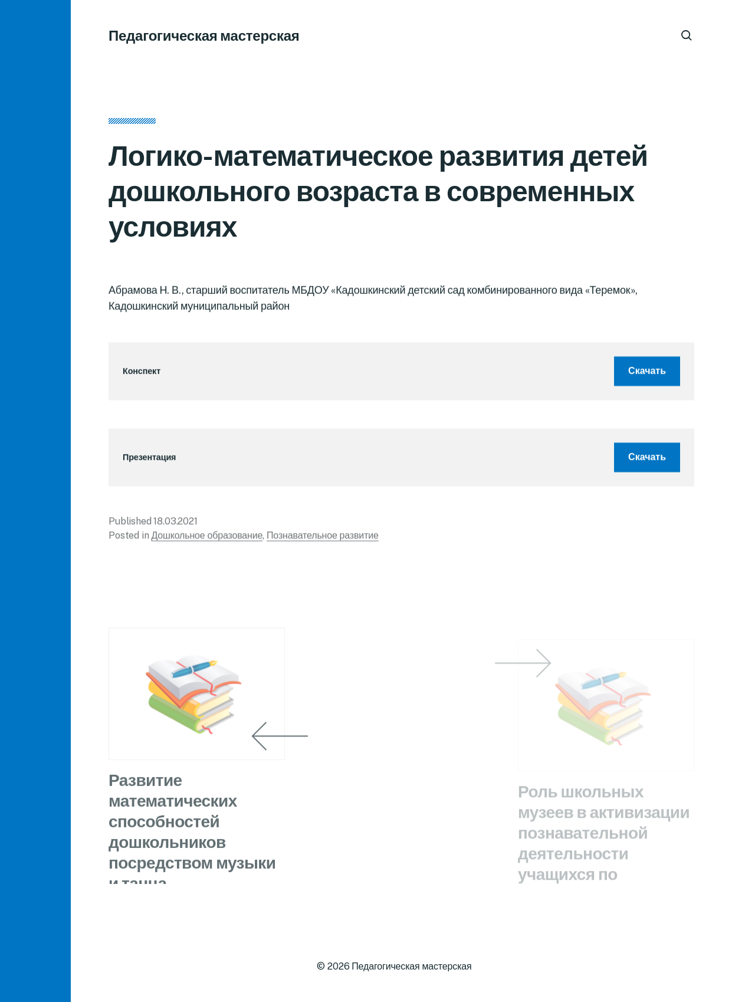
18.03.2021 (175, 525)
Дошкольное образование (206, 539)
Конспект (141, 375)
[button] (35, 501)
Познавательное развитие (323, 539)
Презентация (149, 461)
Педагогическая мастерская (204, 35)
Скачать (647, 374)
